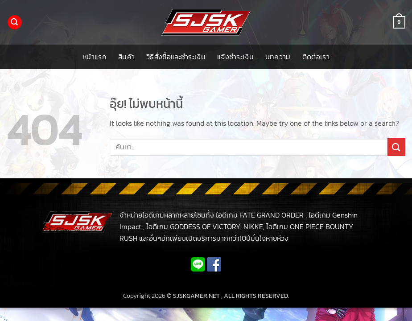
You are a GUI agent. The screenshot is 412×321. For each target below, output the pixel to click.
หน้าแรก (94, 56)
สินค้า (126, 56)
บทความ (278, 56)
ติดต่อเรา (316, 56)
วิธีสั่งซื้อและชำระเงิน (176, 56)
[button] (15, 22)
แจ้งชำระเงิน (235, 56)
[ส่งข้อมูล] (396, 147)
